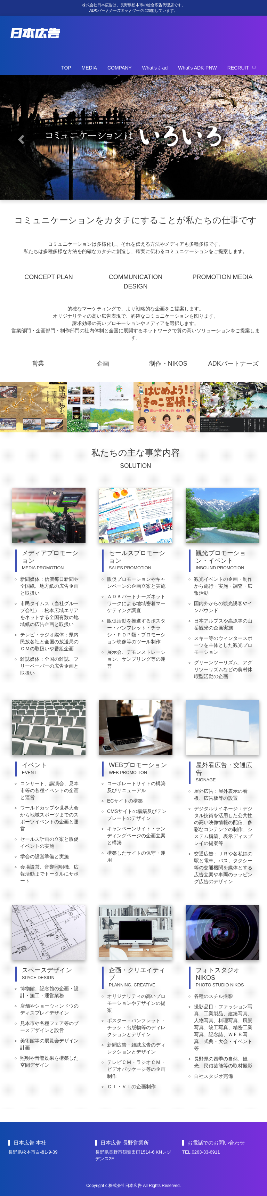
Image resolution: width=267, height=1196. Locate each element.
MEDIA (89, 68)
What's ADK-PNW (197, 68)
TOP (66, 68)
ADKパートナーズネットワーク (116, 10)
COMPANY (119, 68)
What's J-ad (155, 68)
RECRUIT (241, 68)
